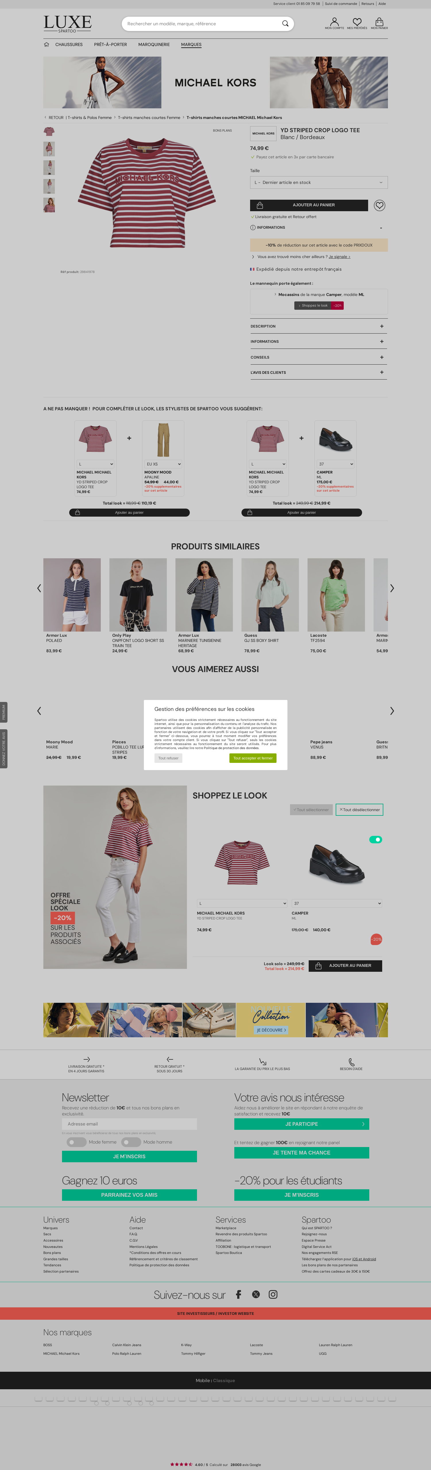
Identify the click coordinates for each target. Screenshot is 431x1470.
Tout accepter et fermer (253, 758)
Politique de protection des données (231, 748)
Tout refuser (168, 758)
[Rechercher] (285, 24)
